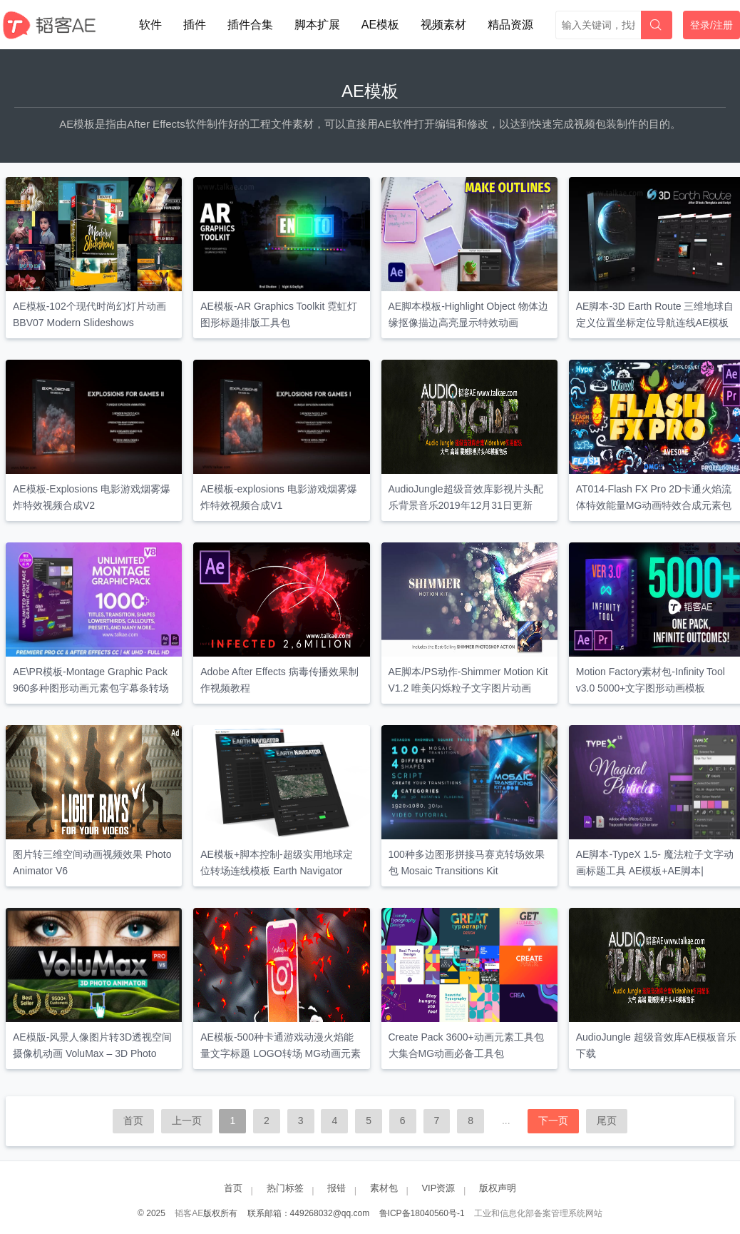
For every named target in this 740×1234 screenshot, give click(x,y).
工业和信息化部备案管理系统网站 (538, 1213)
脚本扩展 (317, 25)
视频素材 (443, 25)
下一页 (553, 1120)
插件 (194, 25)
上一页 (187, 1120)
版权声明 (497, 1188)
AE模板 (380, 25)
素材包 (384, 1188)
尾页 (607, 1120)
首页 (133, 1120)
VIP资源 (438, 1188)
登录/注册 (711, 25)
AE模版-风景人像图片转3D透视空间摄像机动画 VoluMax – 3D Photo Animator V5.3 (92, 1053)
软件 (150, 25)
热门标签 (285, 1188)
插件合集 (250, 25)
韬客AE (189, 1213)
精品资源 (510, 25)
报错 (336, 1188)
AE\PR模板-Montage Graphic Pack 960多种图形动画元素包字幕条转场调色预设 (91, 688)
